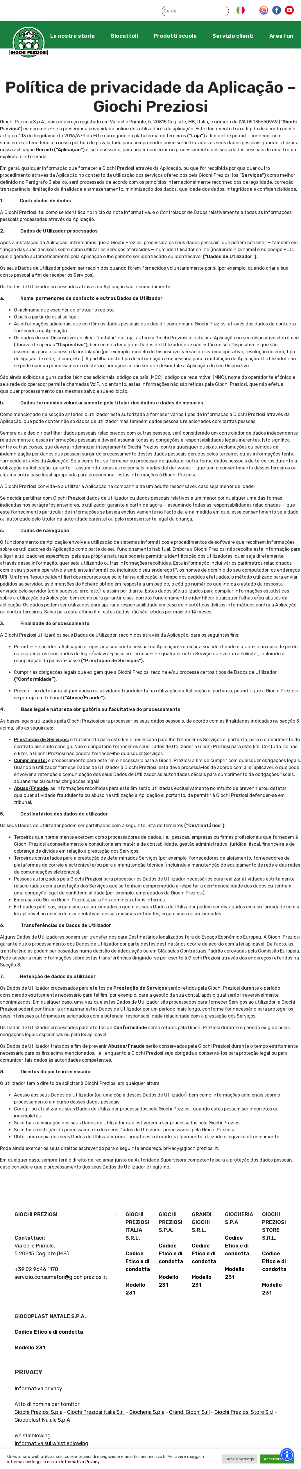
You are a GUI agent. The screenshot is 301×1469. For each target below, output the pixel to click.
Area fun (281, 36)
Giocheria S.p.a (146, 1412)
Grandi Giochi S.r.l (189, 1412)
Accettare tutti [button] (277, 1459)
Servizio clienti (233, 36)
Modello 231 (30, 1347)
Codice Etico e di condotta (138, 1261)
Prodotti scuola (175, 36)
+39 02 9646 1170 (36, 1269)
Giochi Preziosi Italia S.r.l (96, 1412)
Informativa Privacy (80, 1461)
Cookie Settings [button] (239, 1459)
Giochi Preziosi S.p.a (38, 1412)
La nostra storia (72, 36)
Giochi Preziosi (29, 43)
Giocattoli (124, 36)
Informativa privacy (38, 1388)
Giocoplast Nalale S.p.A (42, 1420)
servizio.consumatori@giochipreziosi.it (61, 1277)
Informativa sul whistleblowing (51, 1443)
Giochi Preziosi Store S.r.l (243, 1412)
